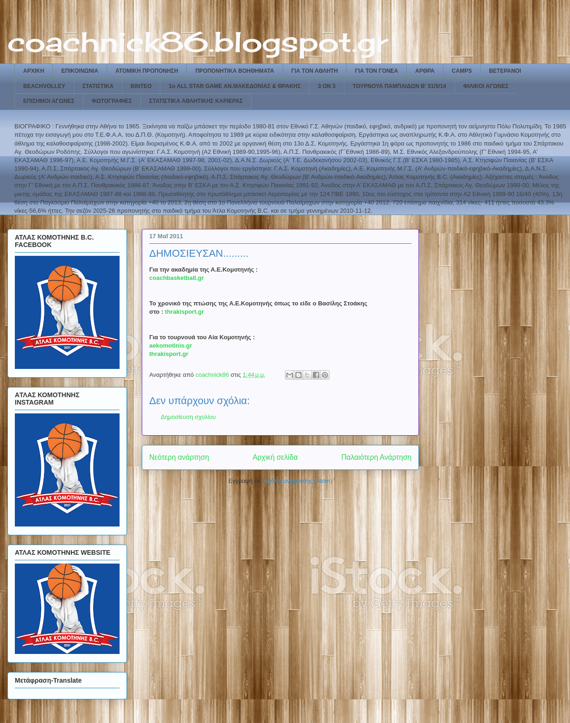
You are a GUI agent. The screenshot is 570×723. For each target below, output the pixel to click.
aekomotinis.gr (170, 345)
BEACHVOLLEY (44, 86)
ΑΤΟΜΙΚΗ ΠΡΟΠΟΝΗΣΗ (146, 71)
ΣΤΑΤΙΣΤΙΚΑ (98, 86)
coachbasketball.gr (176, 277)
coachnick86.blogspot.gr (197, 41)
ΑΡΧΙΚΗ (33, 71)
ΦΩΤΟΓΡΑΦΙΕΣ (112, 101)
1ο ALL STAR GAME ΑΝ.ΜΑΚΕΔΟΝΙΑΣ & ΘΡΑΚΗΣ (235, 86)
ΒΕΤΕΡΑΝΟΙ (505, 71)
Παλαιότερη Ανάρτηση (376, 457)
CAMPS (462, 71)
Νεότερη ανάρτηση (179, 457)
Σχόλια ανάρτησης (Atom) (298, 480)
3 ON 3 (327, 86)
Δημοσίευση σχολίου (188, 416)
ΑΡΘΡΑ (425, 71)
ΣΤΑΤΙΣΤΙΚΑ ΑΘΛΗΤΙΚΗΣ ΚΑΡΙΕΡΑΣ (196, 101)
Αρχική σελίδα (275, 457)
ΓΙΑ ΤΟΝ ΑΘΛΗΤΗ (314, 71)
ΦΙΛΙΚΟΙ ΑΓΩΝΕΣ (486, 86)
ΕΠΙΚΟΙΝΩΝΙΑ (79, 71)
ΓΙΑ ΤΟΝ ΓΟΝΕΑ (376, 71)
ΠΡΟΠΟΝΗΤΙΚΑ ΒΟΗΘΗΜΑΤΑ (234, 71)
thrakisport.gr (184, 311)
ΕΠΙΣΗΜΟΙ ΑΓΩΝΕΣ (49, 101)
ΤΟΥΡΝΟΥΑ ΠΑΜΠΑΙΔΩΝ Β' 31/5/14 (399, 86)
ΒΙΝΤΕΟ (141, 86)
